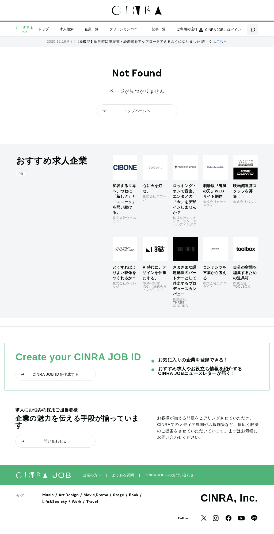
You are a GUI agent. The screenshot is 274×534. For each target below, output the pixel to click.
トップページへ (126, 111)
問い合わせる (44, 441)
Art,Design (69, 494)
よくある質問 (123, 475)
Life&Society (54, 501)
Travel (92, 501)
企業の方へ (92, 475)
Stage (118, 494)
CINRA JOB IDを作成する (50, 374)
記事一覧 (159, 29)
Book (133, 494)
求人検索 (67, 29)
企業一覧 (91, 29)
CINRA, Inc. (229, 498)
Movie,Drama (95, 494)
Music (48, 494)
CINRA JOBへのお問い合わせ (169, 475)
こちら (221, 41)
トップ (43, 29)
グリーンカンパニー (125, 29)
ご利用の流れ (187, 29)
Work (76, 501)
